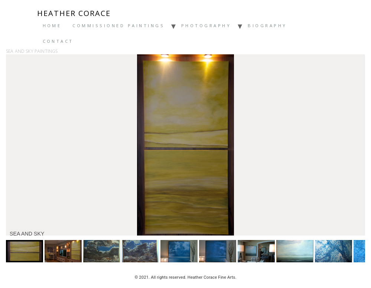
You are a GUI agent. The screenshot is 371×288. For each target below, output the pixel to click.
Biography (267, 25)
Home (52, 25)
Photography (206, 25)
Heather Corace (74, 13)
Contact (58, 41)
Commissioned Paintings (118, 25)
